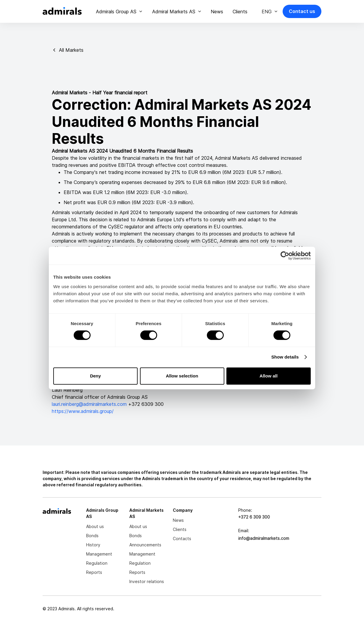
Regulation (96, 563)
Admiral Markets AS (173, 11)
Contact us (302, 11)
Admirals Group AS (116, 11)
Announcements (145, 544)
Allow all (269, 375)
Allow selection (182, 375)
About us (95, 526)
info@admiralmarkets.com (263, 538)
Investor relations (146, 581)
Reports (94, 572)
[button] (119, 11)
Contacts (182, 538)
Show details (285, 356)
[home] (62, 11)
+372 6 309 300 (254, 516)
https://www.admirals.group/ (83, 411)
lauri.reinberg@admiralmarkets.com (90, 404)
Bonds (92, 535)
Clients (240, 11)
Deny (95, 375)
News (217, 11)
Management (99, 553)
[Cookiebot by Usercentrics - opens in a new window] (285, 255)
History (93, 544)
